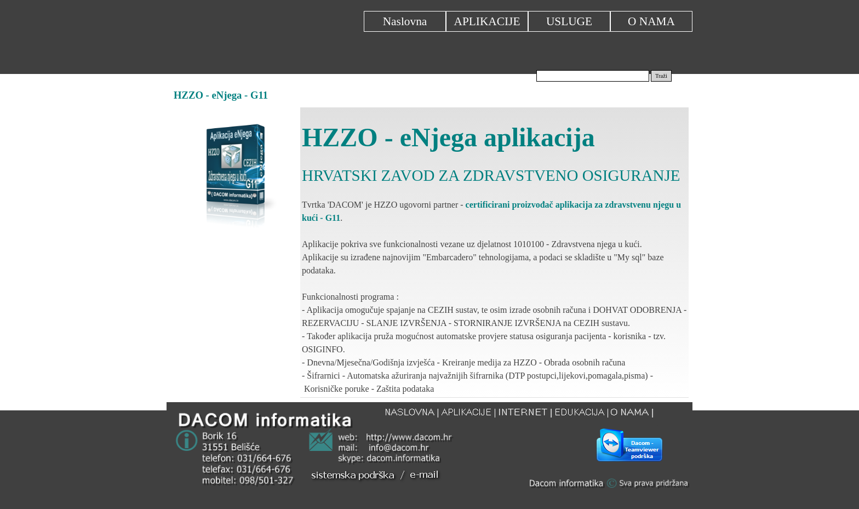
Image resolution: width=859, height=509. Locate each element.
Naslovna (405, 21)
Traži (661, 76)
